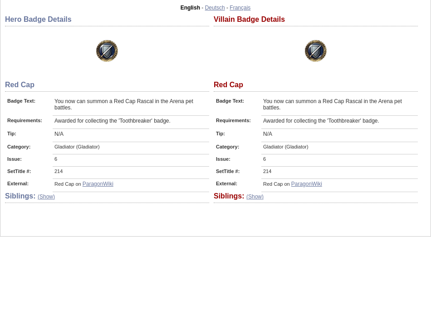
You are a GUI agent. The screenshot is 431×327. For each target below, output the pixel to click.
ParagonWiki (98, 184)
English (190, 8)
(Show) (46, 196)
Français (240, 8)
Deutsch (215, 8)
